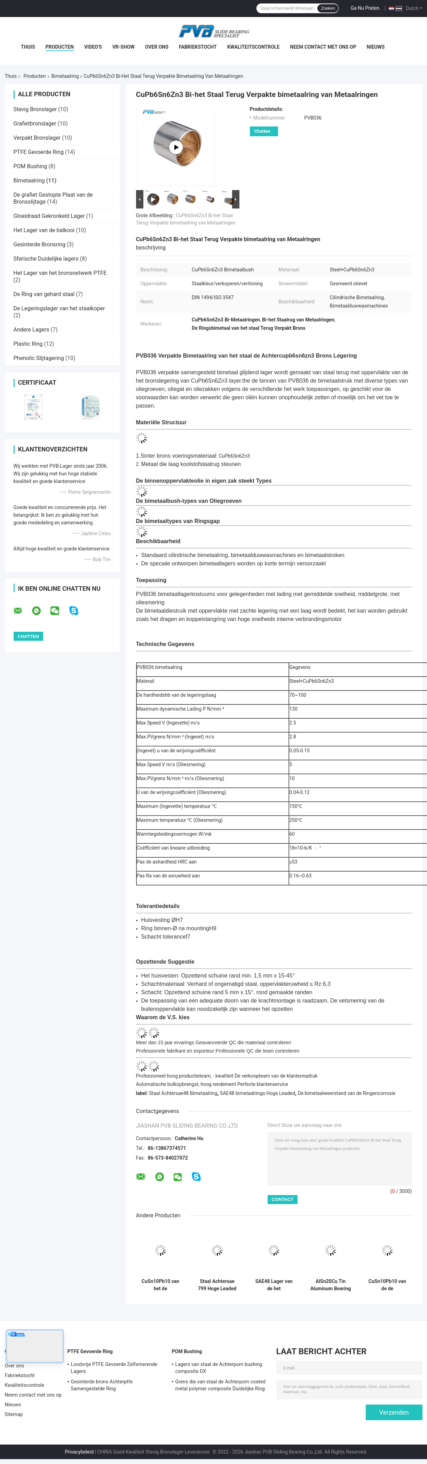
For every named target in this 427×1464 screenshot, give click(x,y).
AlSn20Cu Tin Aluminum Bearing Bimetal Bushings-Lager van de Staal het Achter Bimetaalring (330, 1285)
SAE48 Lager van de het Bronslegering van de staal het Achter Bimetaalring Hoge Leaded (274, 1285)
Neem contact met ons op (323, 47)
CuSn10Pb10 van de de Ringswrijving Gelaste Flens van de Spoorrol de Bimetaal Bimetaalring (387, 1285)
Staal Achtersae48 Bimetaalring (183, 1093)
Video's (93, 47)
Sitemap (14, 1414)
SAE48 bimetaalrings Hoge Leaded (257, 1093)
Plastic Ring (28, 344)
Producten (60, 47)
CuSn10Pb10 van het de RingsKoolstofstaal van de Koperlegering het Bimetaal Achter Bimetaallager (160, 1285)
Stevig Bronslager (35, 109)
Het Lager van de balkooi (44, 230)
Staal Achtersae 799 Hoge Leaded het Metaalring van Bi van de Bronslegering (217, 1285)
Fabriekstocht (198, 47)
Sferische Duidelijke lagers (46, 258)
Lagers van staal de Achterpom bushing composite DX (218, 1367)
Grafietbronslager (35, 123)
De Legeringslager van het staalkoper (59, 308)
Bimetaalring (65, 76)
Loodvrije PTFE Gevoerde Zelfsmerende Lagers (114, 1367)
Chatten (262, 131)
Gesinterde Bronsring (39, 244)
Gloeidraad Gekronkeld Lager (49, 216)
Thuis (28, 47)
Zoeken (328, 8)
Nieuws (376, 47)
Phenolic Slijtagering (39, 358)
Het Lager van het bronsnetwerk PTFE (60, 273)
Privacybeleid (79, 1452)
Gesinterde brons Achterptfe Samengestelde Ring (102, 1385)
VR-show (123, 47)
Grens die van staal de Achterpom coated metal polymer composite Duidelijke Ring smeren (220, 1386)
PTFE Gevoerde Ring (39, 152)
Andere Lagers (31, 329)
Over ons (156, 47)
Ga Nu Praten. (365, 8)
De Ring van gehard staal (44, 294)
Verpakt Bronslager (37, 137)
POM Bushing (30, 166)
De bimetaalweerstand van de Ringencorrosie (346, 1093)
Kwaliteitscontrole (253, 47)
